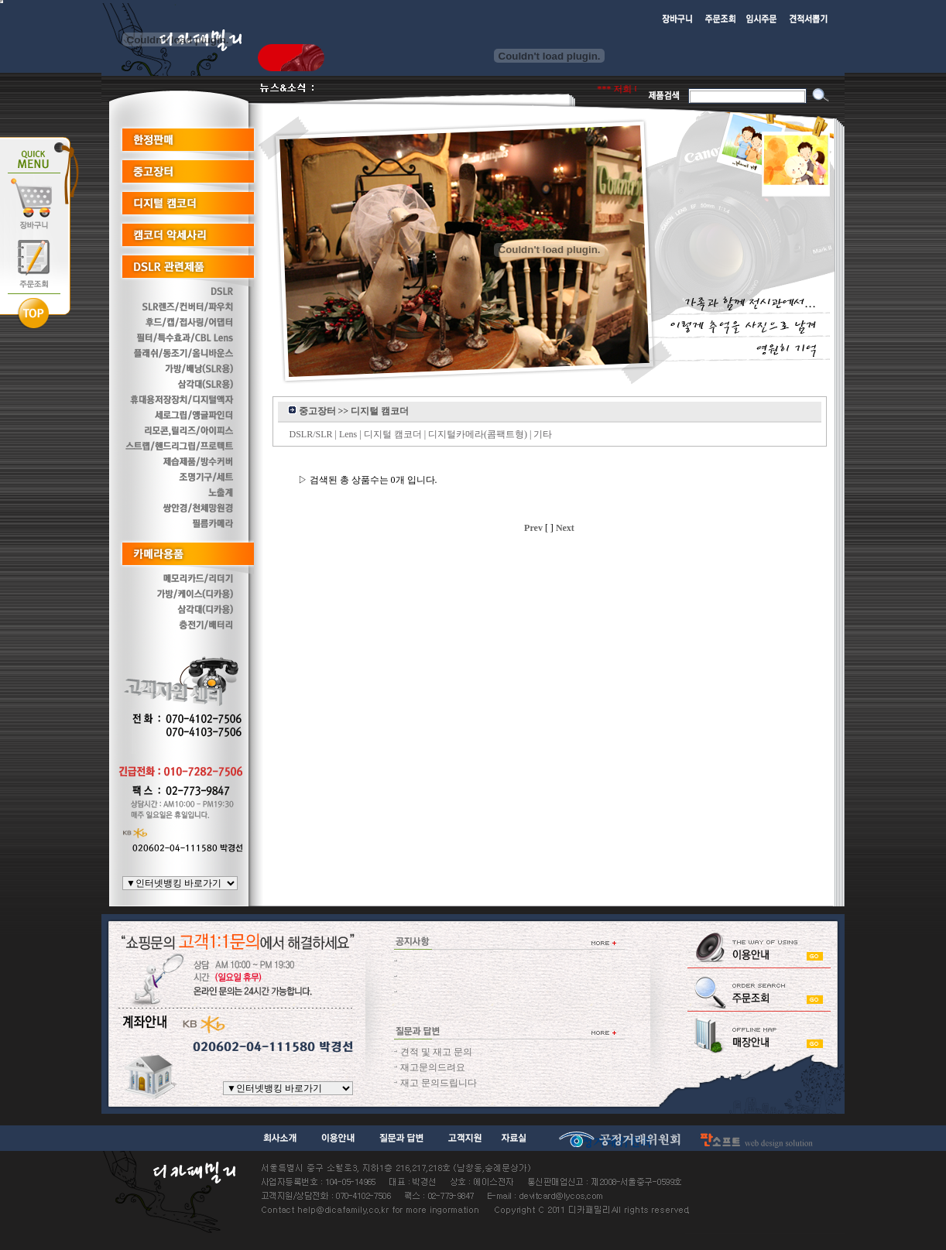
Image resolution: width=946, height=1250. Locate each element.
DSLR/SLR (311, 434)
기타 (542, 434)
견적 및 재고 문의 (436, 1051)
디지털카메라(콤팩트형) (477, 434)
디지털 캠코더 (393, 434)
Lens (348, 434)
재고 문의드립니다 (438, 1082)
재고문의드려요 (432, 1067)
